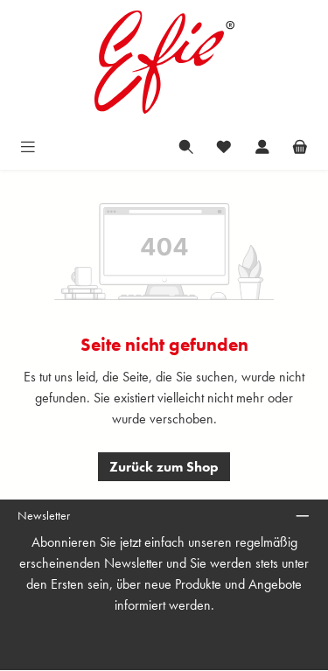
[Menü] (28, 145)
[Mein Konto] (262, 145)
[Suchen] (186, 145)
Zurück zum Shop (164, 467)
